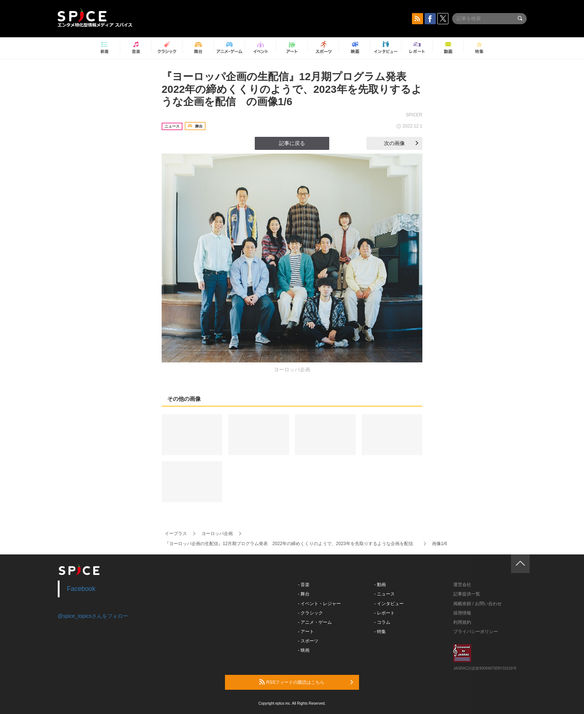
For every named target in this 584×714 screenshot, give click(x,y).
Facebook (81, 588)
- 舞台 (304, 594)
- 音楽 (304, 584)
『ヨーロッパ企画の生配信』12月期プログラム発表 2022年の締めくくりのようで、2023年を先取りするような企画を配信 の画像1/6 (292, 89)
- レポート (384, 613)
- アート (306, 631)
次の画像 (401, 143)
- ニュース (384, 594)
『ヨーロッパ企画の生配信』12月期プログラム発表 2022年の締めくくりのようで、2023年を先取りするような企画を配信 (291, 543)
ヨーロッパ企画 (217, 533)
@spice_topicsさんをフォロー (93, 616)
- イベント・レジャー (319, 603)
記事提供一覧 (466, 594)
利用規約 (462, 622)
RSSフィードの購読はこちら (306, 682)
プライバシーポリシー (475, 631)
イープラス (176, 533)
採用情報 (462, 613)
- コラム (382, 622)
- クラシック (310, 613)
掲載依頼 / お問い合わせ (477, 603)
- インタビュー (389, 603)
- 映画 (304, 650)
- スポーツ (308, 641)
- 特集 (380, 631)
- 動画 (380, 584)
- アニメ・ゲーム (315, 622)
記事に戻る (292, 143)
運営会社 (462, 584)
